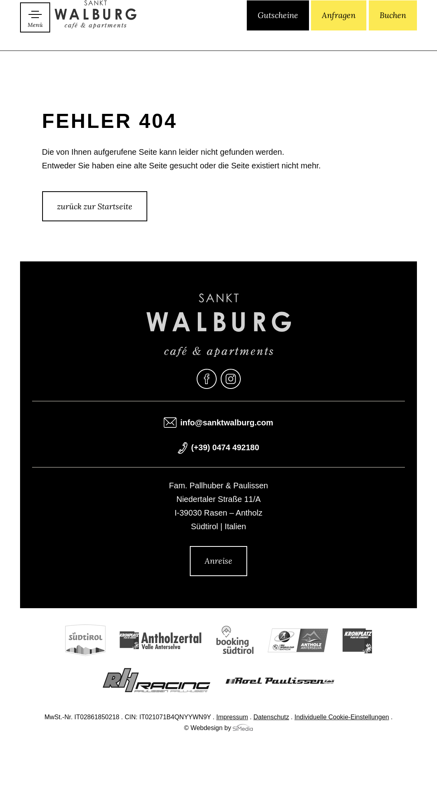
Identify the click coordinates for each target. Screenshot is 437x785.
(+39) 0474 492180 (225, 448)
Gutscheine (278, 35)
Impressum (232, 717)
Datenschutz (271, 717)
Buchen (393, 35)
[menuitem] (209, 36)
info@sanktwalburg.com (226, 423)
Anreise (218, 561)
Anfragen (339, 35)
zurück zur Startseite (94, 206)
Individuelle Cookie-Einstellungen (342, 717)
